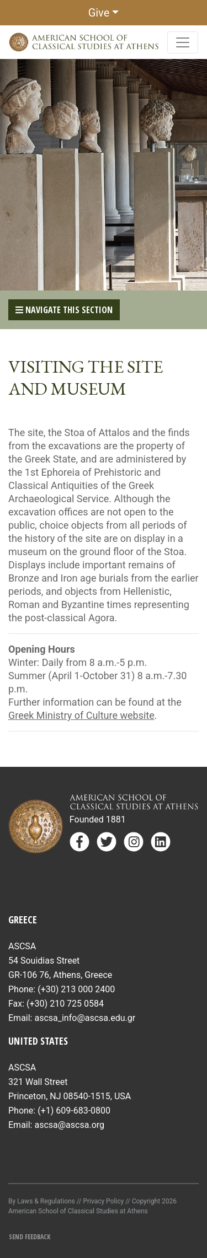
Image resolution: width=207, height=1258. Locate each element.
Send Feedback (29, 1236)
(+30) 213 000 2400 (76, 989)
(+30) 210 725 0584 (65, 1003)
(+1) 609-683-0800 (74, 1110)
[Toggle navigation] (182, 42)
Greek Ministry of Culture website (81, 715)
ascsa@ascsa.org (69, 1125)
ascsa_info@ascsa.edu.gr (84, 1018)
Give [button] (99, 12)
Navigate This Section (64, 310)
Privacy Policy (103, 1201)
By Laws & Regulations (41, 1201)
